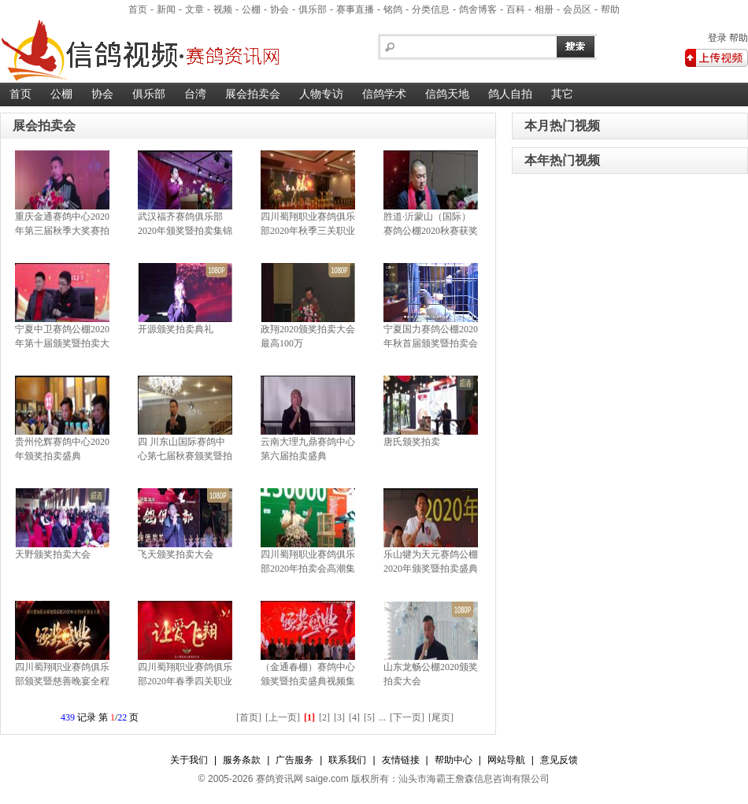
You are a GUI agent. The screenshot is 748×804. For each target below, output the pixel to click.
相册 (544, 9)
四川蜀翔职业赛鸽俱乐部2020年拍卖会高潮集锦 (308, 568)
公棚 (251, 9)
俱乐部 (312, 9)
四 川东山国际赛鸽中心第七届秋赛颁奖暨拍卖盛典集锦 (185, 456)
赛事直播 (355, 9)
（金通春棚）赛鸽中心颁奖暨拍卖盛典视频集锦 (308, 681)
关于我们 (189, 759)
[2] (324, 717)
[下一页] (407, 717)
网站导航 (506, 759)
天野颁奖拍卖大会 (53, 554)
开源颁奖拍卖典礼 (175, 329)
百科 (515, 9)
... (382, 717)
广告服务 (294, 759)
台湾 (195, 94)
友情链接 (401, 759)
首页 (137, 9)
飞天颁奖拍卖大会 (175, 554)
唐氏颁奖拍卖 (411, 441)
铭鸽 (392, 9)
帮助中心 (453, 759)
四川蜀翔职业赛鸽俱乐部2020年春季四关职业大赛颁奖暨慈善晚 (185, 681)
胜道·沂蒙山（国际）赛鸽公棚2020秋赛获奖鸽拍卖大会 (430, 230)
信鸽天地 (447, 94)
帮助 (610, 9)
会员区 (577, 9)
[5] (369, 717)
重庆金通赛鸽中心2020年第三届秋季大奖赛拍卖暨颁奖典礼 (62, 230)
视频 (222, 9)
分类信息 (431, 9)
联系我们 (347, 759)
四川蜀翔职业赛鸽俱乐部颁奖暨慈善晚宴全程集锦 (62, 681)
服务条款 (242, 759)
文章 (194, 9)
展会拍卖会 (252, 94)
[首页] (248, 717)
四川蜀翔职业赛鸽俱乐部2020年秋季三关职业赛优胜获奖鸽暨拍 (308, 230)
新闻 (166, 9)
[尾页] (441, 717)
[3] (339, 717)
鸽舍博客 (478, 9)
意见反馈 (559, 759)
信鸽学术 (384, 94)
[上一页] (282, 717)
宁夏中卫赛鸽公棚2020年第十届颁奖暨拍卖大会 (62, 343)
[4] (354, 717)
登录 (717, 37)
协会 (279, 9)
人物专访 (321, 94)
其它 (562, 94)
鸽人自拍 (510, 94)
